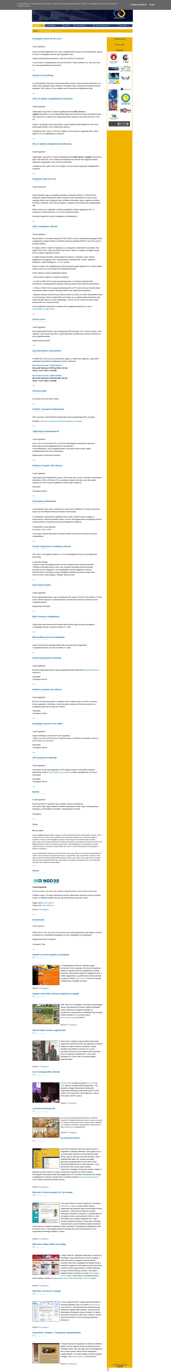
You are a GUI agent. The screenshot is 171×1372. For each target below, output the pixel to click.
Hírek (35, 31)
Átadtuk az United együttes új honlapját (50, 955)
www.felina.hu (66, 1206)
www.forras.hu (95, 1305)
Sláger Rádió (66, 1083)
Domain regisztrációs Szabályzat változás (51, 546)
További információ (138, 5)
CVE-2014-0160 (39, 391)
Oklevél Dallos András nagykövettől (49, 1030)
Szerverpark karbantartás (44, 501)
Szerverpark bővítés (41, 585)
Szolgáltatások (51, 25)
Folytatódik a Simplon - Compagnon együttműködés (56, 1333)
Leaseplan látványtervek (43, 1108)
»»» (33, 70)
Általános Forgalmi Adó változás (47, 465)
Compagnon (44, 909)
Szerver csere (38, 319)
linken (65, 627)
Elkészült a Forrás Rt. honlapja (46, 1291)
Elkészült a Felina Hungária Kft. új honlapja (52, 1192)
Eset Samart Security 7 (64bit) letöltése (47, 376)
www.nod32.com (48, 905)
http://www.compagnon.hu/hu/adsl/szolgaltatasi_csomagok (61, 421)
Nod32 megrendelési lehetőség (46, 658)
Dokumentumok (81, 25)
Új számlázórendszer (70, 1138)
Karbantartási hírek (46, 31)
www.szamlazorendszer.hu (89, 1177)
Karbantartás (38, 920)
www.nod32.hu (48, 903)
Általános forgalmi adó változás (47, 689)
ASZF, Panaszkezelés (102, 25)
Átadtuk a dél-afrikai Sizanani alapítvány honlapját (55, 994)
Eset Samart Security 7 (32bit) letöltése (47, 365)
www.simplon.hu (79, 1357)
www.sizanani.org (67, 1017)
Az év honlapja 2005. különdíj (46, 1072)
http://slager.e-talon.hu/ (62, 1278)
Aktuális (36, 25)
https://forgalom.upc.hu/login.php (60, 772)
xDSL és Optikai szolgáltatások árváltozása (52, 99)
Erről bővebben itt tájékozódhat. (43, 309)
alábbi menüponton (92, 670)
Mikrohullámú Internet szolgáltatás (48, 637)
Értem (151, 5)
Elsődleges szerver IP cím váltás (47, 724)
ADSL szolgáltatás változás (45, 226)
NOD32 (67, 25)
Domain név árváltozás (43, 75)
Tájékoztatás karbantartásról (45, 431)
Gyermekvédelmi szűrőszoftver (46, 351)
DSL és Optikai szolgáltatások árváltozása (51, 144)
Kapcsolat (123, 25)
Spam (35, 824)
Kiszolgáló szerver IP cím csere (47, 39)
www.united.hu (81, 978)
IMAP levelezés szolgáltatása (45, 617)
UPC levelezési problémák (44, 758)
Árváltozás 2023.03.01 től (44, 179)
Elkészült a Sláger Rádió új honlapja (49, 1244)
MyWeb (35, 792)
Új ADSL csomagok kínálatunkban (48, 409)
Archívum (58, 31)
